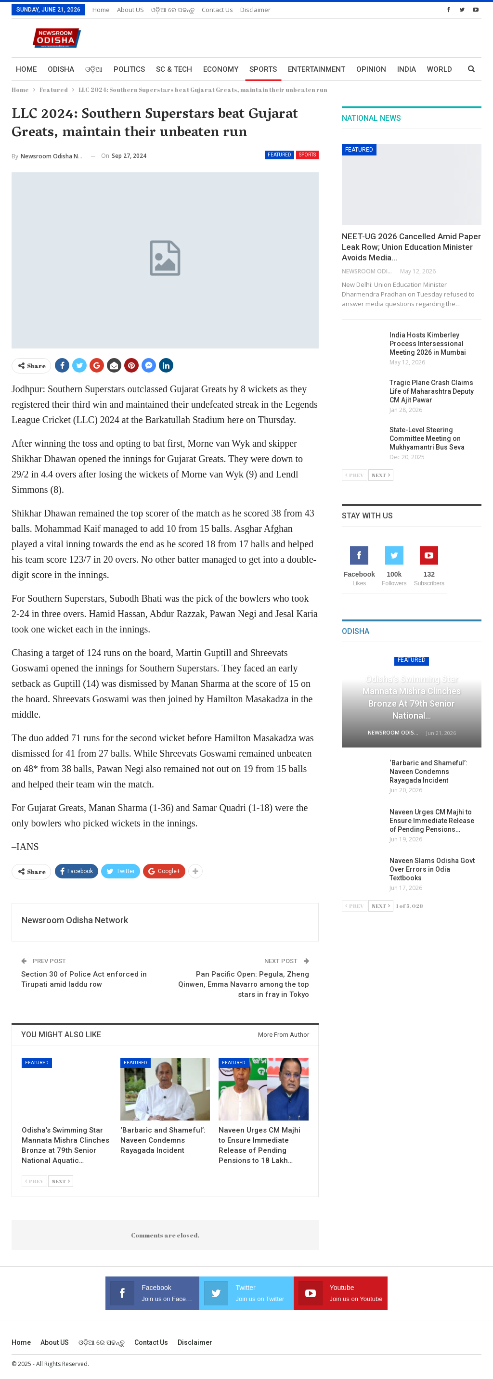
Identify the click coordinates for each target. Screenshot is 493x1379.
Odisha (61, 69)
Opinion (371, 69)
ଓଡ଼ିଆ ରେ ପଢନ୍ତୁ (173, 9)
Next (61, 1181)
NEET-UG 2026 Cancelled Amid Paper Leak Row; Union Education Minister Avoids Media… (411, 247)
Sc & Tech (174, 69)
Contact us (217, 9)
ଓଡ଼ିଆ (94, 69)
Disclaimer (255, 9)
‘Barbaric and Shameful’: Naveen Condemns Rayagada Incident (428, 771)
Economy (220, 69)
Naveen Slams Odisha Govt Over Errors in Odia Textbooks (432, 869)
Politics (129, 69)
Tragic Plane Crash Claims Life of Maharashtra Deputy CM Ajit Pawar (431, 391)
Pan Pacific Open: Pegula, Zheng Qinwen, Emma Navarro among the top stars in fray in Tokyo (243, 984)
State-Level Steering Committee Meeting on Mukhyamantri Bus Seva (427, 438)
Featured (279, 154)
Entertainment (316, 69)
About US (130, 9)
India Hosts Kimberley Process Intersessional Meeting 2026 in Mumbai (427, 343)
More (407, 69)
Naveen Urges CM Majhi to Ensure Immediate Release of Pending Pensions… (431, 820)
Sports (263, 69)
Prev (34, 1181)
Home (101, 9)
